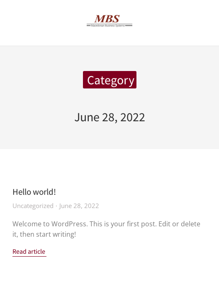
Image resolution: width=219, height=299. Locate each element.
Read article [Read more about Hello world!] (28, 252)
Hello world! (34, 191)
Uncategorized (33, 205)
